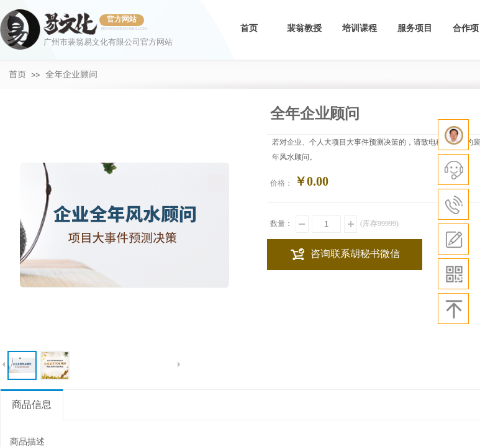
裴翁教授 (304, 28)
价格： (281, 183)
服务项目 (414, 28)
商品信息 (32, 404)
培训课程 (359, 28)
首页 (249, 28)
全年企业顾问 (71, 74)
